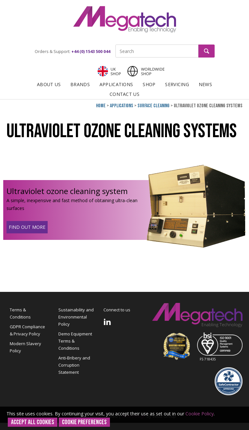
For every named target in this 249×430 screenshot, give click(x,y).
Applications (116, 84)
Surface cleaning (153, 106)
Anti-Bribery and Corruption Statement (74, 365)
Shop (149, 84)
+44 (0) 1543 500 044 (90, 51)
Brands (80, 84)
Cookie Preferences (84, 422)
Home (101, 106)
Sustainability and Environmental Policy (76, 317)
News (205, 84)
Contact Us (124, 94)
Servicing (177, 84)
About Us (49, 84)
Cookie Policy (199, 413)
